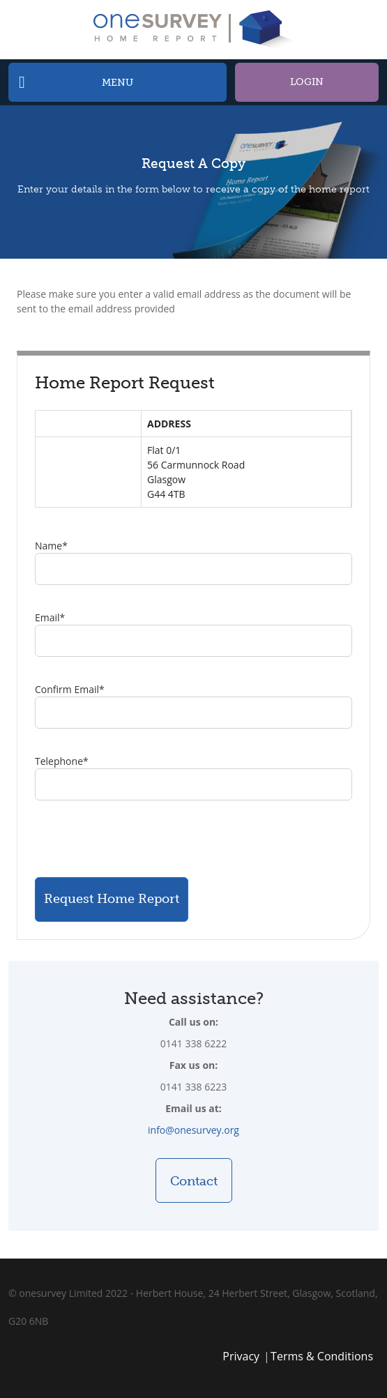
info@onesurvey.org (193, 1130)
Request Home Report (111, 898)
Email (50, 617)
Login (307, 82)
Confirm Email (70, 689)
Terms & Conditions (322, 1356)
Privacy (240, 1356)
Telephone (62, 761)
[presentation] (141, 839)
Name (51, 545)
